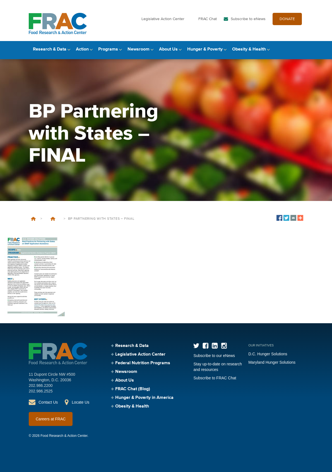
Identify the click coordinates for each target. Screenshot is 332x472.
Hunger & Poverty (205, 49)
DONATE (287, 19)
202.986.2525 (41, 391)
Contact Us (48, 402)
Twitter (196, 346)
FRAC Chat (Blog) (132, 389)
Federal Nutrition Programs (142, 363)
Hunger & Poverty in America (144, 398)
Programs (108, 49)
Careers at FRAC (51, 419)
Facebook (205, 346)
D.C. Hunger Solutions (267, 354)
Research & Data (49, 49)
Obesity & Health (249, 49)
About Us (168, 49)
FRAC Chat (207, 19)
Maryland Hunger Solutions (271, 362)
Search (298, 49)
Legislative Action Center (162, 19)
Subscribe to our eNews (214, 355)
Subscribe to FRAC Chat (214, 378)
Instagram (224, 346)
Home (33, 219)
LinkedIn (215, 346)
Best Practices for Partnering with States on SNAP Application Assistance (53, 219)
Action (82, 49)
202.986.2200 (41, 385)
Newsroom (138, 49)
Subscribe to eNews (248, 19)
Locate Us (80, 402)
